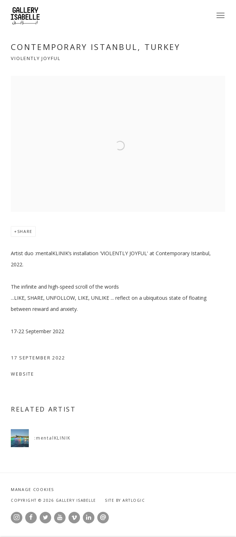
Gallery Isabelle (25, 15)
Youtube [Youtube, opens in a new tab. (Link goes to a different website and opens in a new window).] (60, 517)
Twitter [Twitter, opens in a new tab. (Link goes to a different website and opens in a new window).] (45, 517)
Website (22, 374)
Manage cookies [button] (32, 489)
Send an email (103, 517)
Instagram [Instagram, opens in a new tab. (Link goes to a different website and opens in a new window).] (16, 517)
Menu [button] (219, 15)
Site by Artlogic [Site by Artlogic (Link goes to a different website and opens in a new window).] (125, 500)
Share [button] (24, 231)
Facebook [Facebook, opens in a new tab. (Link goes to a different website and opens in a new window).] (31, 517)
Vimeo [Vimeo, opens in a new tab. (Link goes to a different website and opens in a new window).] (74, 517)
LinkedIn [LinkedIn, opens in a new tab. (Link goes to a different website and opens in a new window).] (88, 517)
